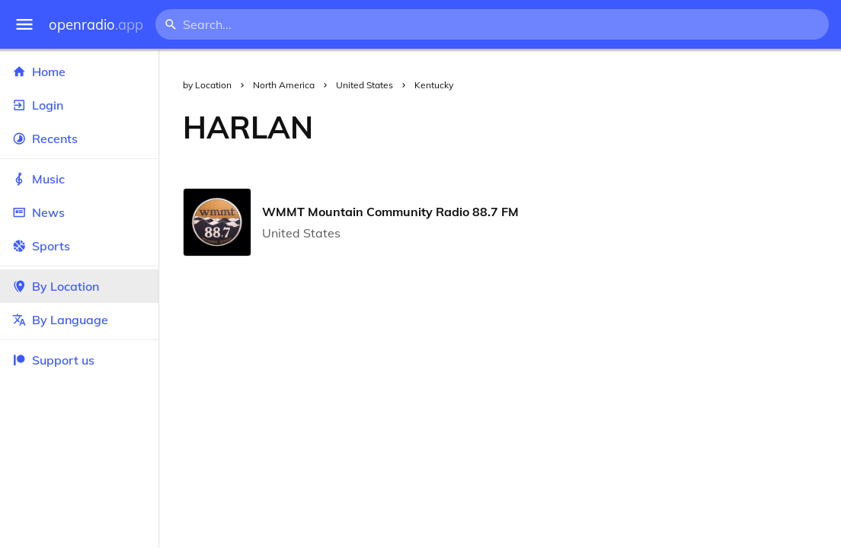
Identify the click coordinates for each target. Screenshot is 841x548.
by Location (207, 85)
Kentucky (433, 85)
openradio (96, 24)
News (79, 212)
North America (284, 85)
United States (364, 85)
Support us (53, 360)
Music (79, 179)
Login (79, 105)
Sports (79, 246)
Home (79, 71)
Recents (79, 138)
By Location (79, 286)
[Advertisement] (589, 127)
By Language (79, 319)
